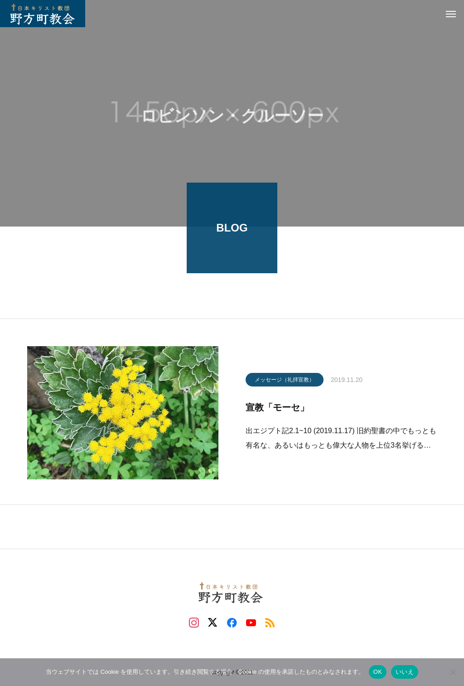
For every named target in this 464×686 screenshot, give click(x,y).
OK (377, 671)
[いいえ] (452, 671)
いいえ (405, 671)
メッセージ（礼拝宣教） (284, 381)
